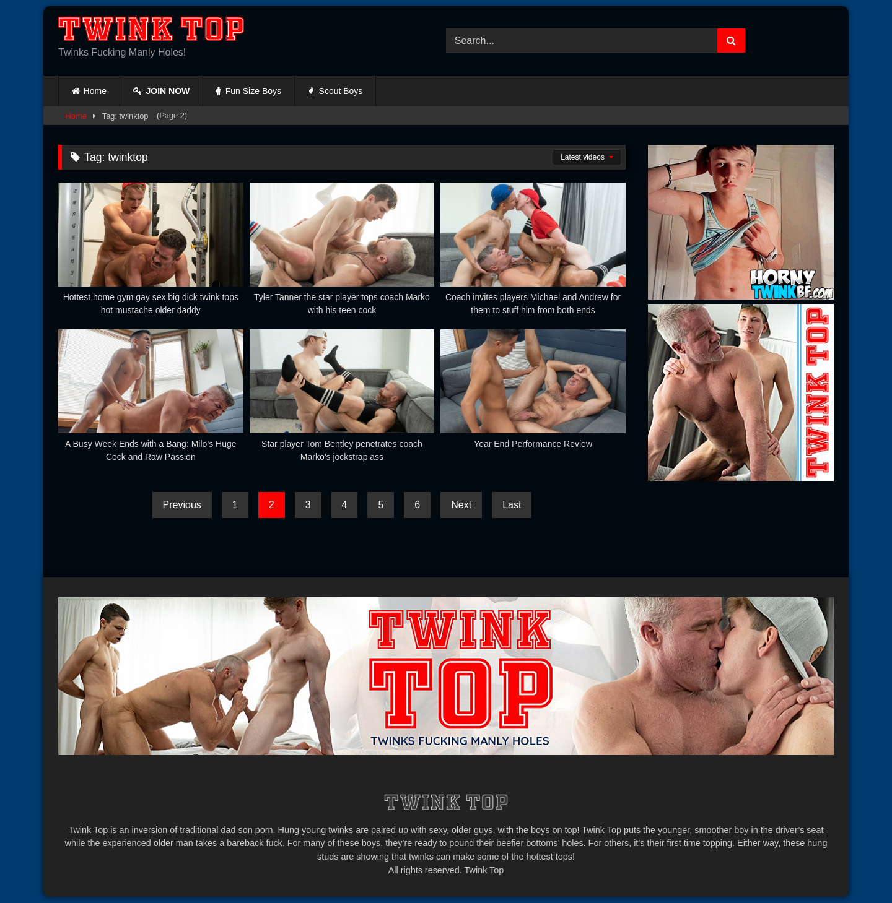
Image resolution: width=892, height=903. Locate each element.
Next (461, 504)
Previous (182, 504)
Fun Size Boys (248, 91)
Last (511, 504)
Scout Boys (335, 91)
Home (95, 91)
